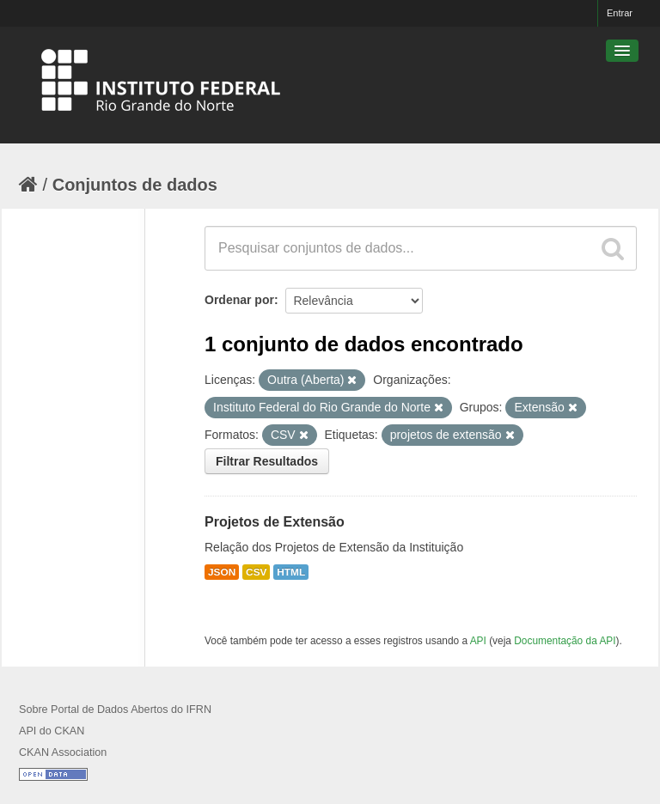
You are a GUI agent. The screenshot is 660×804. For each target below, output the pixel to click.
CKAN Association (63, 752)
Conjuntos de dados (134, 184)
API (478, 641)
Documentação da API (564, 641)
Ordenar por (239, 300)
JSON (221, 572)
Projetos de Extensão (275, 522)
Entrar (619, 13)
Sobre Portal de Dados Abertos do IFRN (115, 710)
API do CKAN (51, 731)
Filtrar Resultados (267, 461)
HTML (291, 572)
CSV (256, 572)
